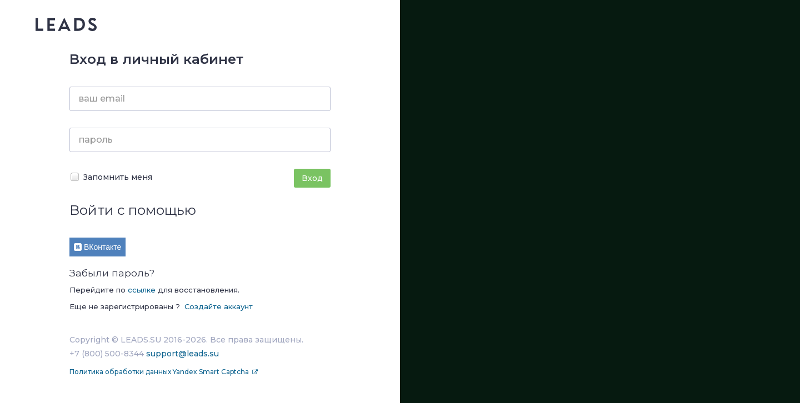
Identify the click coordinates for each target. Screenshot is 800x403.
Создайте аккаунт (218, 306)
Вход (312, 178)
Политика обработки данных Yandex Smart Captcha (160, 371)
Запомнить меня (110, 177)
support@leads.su (182, 354)
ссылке (142, 289)
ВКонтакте (97, 247)
